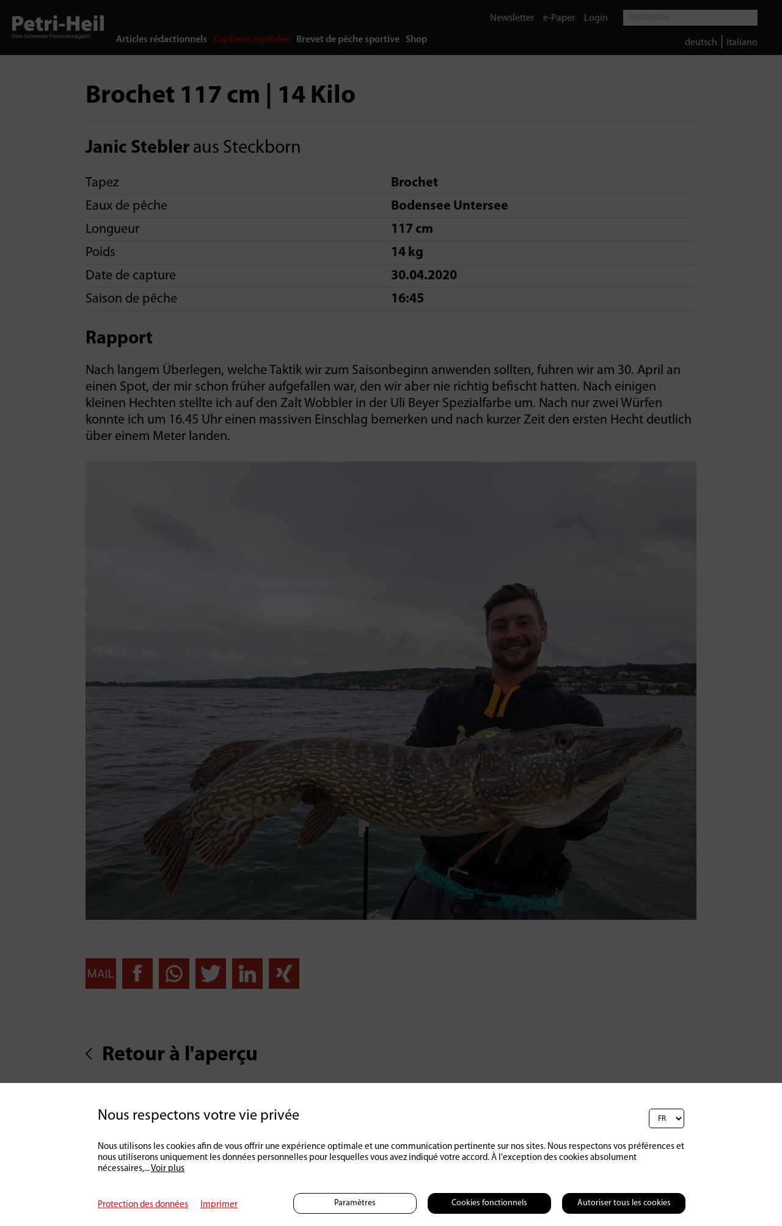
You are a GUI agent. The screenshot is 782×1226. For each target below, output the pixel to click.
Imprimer (219, 1204)
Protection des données (143, 1204)
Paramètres (355, 1203)
